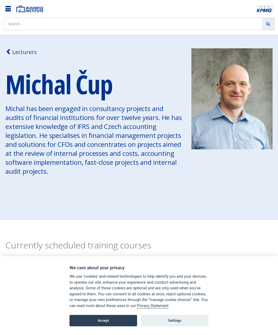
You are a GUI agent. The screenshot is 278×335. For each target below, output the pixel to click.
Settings (174, 320)
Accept (103, 320)
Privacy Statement (152, 306)
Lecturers (21, 52)
